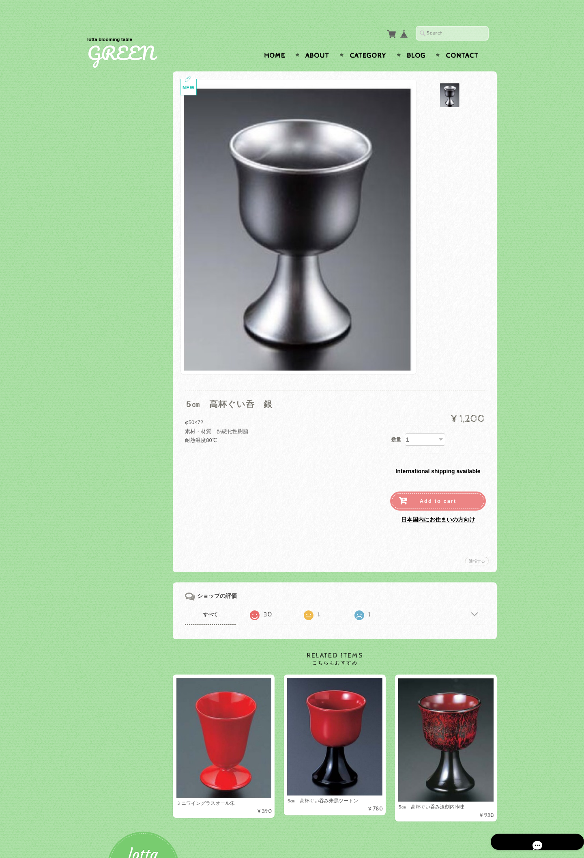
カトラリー (112, 225)
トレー (107, 434)
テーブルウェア (115, 159)
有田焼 (107, 421)
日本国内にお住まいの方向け (438, 503)
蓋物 (104, 408)
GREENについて (117, 575)
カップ (107, 199)
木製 (104, 330)
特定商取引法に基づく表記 (128, 622)
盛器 (104, 264)
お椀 (104, 251)
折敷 (104, 238)
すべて (218, 598)
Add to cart (438, 485)
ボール (107, 186)
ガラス (107, 317)
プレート (109, 173)
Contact (462, 40)
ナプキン (109, 503)
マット (107, 460)
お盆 (104, 448)
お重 (104, 277)
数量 (396, 424)
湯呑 (104, 369)
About (317, 40)
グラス (107, 212)
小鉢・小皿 (112, 343)
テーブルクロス (115, 475)
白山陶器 (109, 382)
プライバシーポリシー (123, 607)
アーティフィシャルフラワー (131, 530)
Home (274, 40)
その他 (107, 290)
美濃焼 (107, 395)
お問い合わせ (114, 590)
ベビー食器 (112, 303)
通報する (477, 545)
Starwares (111, 356)
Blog (416, 40)
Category (368, 40)
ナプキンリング (117, 516)
